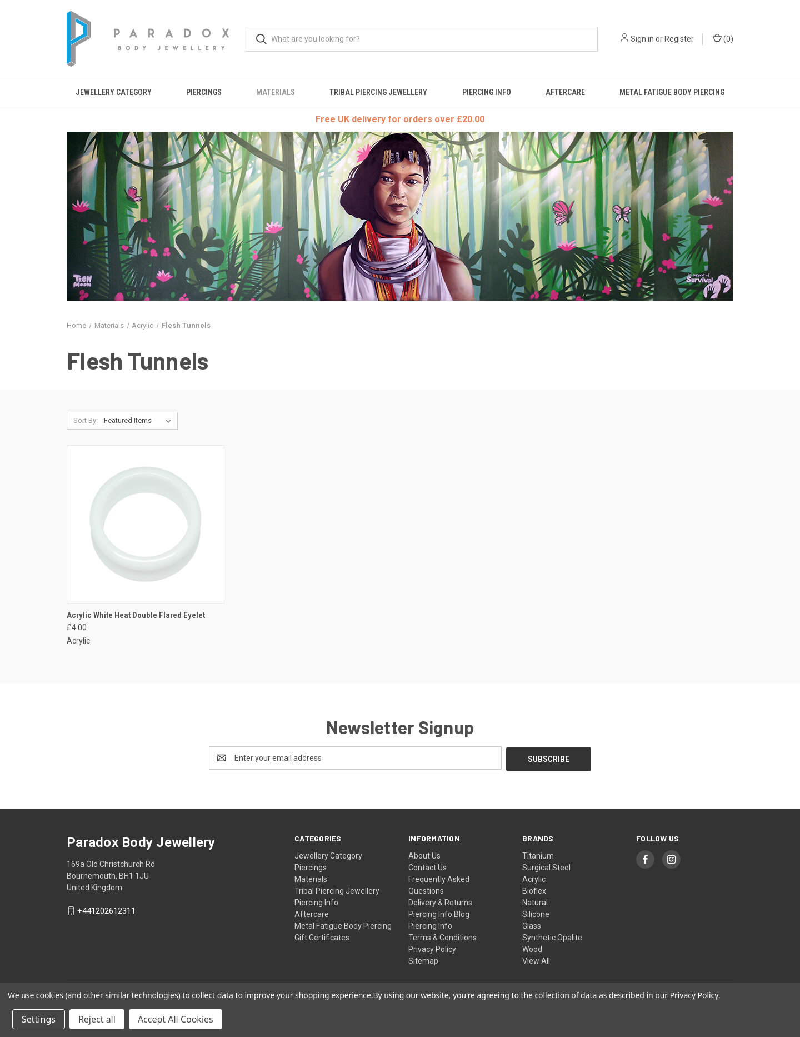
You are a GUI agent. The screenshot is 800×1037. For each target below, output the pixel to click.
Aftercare (565, 92)
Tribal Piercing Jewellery (378, 92)
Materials (275, 92)
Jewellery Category (114, 92)
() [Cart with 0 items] (723, 38)
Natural (535, 901)
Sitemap (423, 959)
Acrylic (534, 878)
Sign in (642, 38)
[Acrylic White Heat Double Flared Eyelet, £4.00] (145, 524)
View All (536, 959)
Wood (532, 948)
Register (679, 38)
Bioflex (534, 889)
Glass (531, 924)
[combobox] (422, 39)
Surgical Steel (546, 866)
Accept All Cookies (175, 1019)
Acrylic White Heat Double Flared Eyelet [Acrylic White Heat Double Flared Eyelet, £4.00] (136, 615)
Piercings (204, 92)
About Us (424, 854)
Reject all (97, 1019)
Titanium (538, 854)
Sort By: (85, 420)
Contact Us (427, 866)
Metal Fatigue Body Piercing (671, 92)
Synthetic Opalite (552, 936)
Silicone (535, 913)
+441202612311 (106, 910)
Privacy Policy (432, 948)
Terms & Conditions (442, 936)
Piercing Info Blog (438, 913)
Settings (39, 1019)
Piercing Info (486, 92)
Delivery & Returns (440, 901)
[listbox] (139, 420)
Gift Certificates (321, 936)
